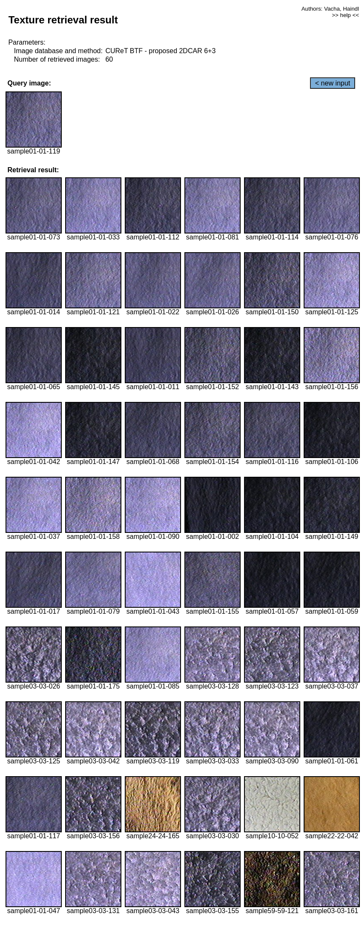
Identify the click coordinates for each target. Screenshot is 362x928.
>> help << (345, 15)
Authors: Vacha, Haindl (330, 9)
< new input (332, 83)
